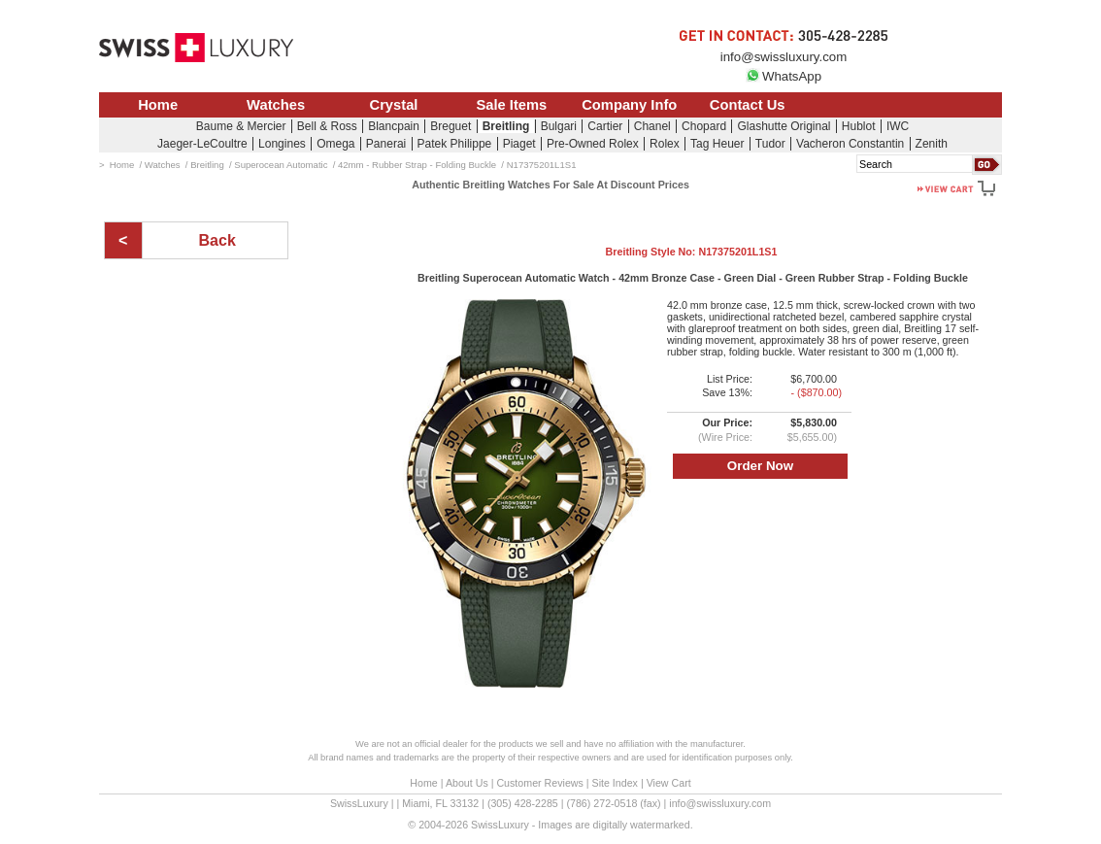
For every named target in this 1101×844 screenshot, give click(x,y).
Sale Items (511, 105)
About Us (467, 783)
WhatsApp (783, 76)
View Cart (669, 783)
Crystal (394, 105)
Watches (276, 105)
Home (158, 105)
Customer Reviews (539, 783)
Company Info (629, 105)
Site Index (615, 783)
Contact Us (747, 105)
